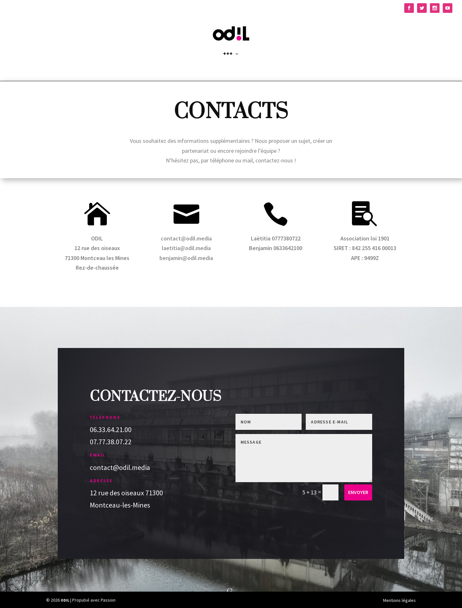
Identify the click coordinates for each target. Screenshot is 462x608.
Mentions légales (399, 600)
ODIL (65, 600)
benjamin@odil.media (186, 258)
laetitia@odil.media (186, 248)
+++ (228, 61)
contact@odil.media (186, 238)
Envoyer (358, 492)
